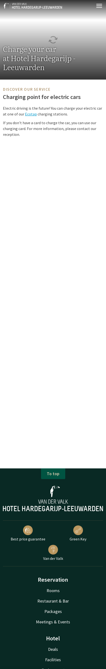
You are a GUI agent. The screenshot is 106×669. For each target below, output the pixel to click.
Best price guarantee (28, 533)
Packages (53, 611)
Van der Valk (53, 553)
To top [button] (53, 473)
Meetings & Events (53, 622)
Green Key (78, 533)
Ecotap (31, 114)
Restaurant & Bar (53, 601)
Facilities (53, 659)
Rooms (53, 590)
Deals (53, 649)
